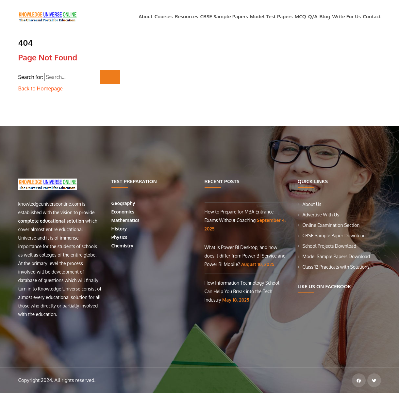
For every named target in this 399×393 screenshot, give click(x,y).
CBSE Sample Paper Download (334, 235)
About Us (312, 204)
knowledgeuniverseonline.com (49, 204)
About (146, 16)
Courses (164, 16)
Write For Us (346, 16)
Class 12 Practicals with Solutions (336, 267)
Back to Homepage (40, 88)
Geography (124, 203)
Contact (372, 16)
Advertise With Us (321, 214)
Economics (123, 211)
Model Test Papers (271, 16)
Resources (186, 16)
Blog (325, 16)
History (119, 228)
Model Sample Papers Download (336, 256)
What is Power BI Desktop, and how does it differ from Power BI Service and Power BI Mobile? (245, 255)
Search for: (30, 77)
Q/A (313, 16)
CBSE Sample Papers (224, 16)
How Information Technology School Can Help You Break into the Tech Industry (242, 291)
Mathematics (126, 220)
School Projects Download (330, 246)
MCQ (300, 16)
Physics (119, 237)
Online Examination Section (331, 225)
